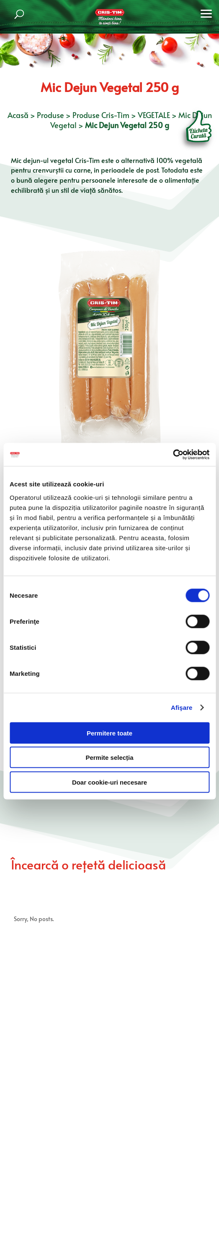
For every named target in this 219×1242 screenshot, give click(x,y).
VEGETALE (154, 115)
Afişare (182, 707)
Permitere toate (109, 732)
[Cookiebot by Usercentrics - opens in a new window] (172, 454)
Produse (50, 115)
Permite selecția (109, 757)
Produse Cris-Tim (100, 115)
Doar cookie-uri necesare (109, 781)
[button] (206, 12)
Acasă (18, 115)
